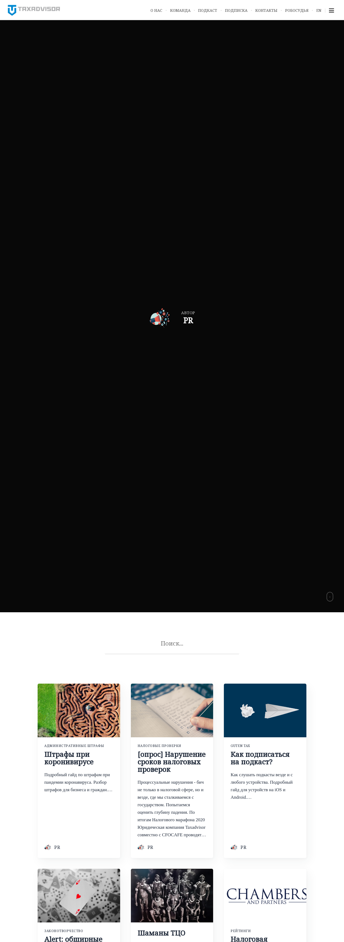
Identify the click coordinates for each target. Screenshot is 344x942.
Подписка (236, 10)
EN (318, 10)
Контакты (266, 10)
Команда (180, 10)
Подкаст (207, 10)
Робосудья (297, 10)
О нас (156, 10)
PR (57, 848)
